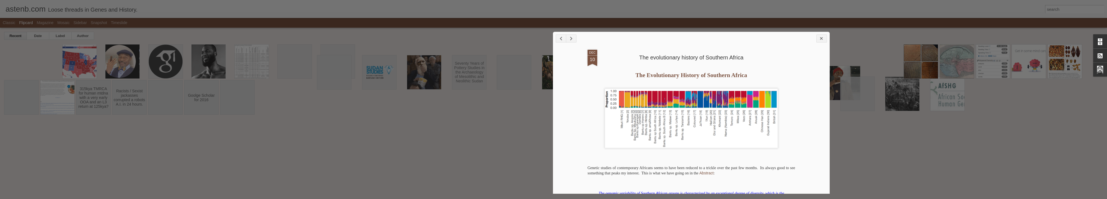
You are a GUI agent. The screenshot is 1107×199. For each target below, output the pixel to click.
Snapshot (99, 22)
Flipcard (26, 22)
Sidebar (80, 22)
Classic (9, 22)
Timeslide (119, 22)
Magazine (45, 22)
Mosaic (63, 22)
